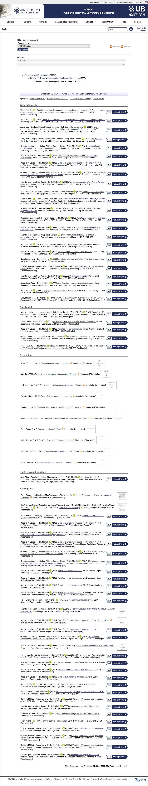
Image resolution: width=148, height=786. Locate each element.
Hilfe (124, 22)
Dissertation (63, 98)
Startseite (11, 22)
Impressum (109, 2)
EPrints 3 (27, 779)
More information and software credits (113, 779)
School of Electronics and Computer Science (63, 779)
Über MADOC (107, 22)
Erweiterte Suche (141, 29)
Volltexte (43, 22)
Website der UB (96, 2)
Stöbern (27, 22)
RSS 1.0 (115, 46)
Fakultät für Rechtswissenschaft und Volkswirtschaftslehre (54, 78)
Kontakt (137, 22)
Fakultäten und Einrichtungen (36, 75)
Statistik (89, 22)
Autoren (75, 94)
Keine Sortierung (100, 94)
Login (4, 29)
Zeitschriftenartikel (37, 98)
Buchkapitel (52, 98)
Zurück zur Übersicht (29, 40)
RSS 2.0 (126, 46)
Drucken (139, 2)
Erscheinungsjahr (63, 94)
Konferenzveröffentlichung (80, 98)
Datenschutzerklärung (125, 2)
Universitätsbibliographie (66, 22)
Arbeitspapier (98, 98)
